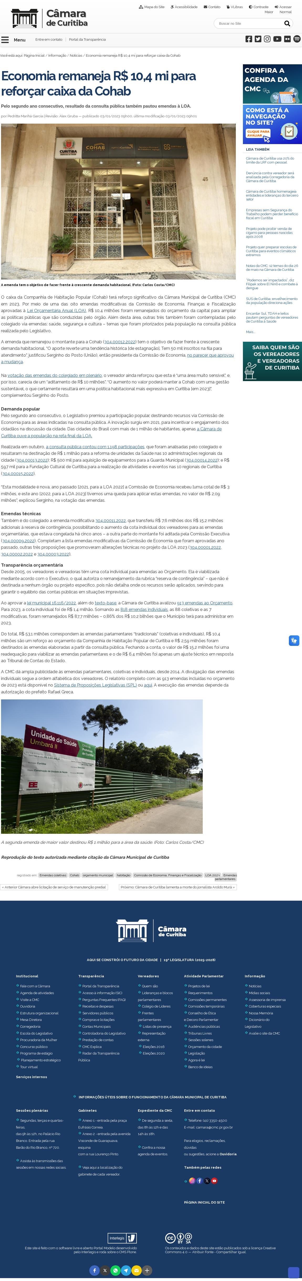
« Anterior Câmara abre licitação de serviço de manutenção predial (54, 887)
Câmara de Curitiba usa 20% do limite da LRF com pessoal (270, 160)
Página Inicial (34, 55)
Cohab (74, 875)
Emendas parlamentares (226, 877)
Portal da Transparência (87, 39)
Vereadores (148, 976)
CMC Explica (92, 1047)
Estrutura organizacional (37, 1013)
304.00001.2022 (205, 547)
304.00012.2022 (119, 341)
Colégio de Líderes (156, 1006)
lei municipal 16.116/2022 (51, 602)
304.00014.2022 (201, 460)
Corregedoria (28, 1027)
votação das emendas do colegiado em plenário (55, 375)
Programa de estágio (36, 1053)
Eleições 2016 (154, 1047)
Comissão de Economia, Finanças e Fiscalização (167, 875)
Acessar (285, 7)
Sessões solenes (200, 1040)
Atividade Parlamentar (204, 976)
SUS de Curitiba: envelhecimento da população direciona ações (272, 301)
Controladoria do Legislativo (104, 1033)
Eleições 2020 (154, 1053)
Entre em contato (48, 39)
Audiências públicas (204, 1027)
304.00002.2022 (17, 554)
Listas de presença (157, 1027)
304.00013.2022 (32, 460)
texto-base (105, 602)
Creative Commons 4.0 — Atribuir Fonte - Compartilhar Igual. (220, 1250)
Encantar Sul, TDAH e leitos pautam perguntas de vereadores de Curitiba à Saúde (272, 317)
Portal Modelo (104, 1248)
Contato (214, 7)
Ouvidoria (25, 1006)
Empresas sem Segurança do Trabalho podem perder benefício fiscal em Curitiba (272, 214)
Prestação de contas (95, 1040)
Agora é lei (196, 1060)
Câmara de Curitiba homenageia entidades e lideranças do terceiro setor (272, 195)
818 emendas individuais (144, 609)
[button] (94, 1270)
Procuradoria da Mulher (36, 1040)
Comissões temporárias (206, 1006)
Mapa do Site (154, 7)
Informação (57, 55)
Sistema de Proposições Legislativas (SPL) (95, 685)
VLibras (237, 7)
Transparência (91, 976)
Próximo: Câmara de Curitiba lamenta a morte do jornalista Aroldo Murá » (178, 887)
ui (150, 685)
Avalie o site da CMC (264, 1033)
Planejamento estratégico (41, 1060)
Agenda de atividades (35, 993)
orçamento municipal (98, 875)
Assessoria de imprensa (267, 1000)
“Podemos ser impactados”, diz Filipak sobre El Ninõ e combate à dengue (272, 284)
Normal (286, 12)
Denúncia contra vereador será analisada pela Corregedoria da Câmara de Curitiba (270, 177)
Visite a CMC (27, 1000)
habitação (123, 875)
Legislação (196, 1053)
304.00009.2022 (18, 540)
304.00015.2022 (17, 473)
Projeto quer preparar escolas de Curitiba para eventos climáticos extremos (271, 251)
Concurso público (32, 1047)
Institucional (27, 976)
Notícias (76, 55)
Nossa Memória (261, 1013)
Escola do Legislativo (34, 1033)
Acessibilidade (186, 7)
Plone (131, 1252)
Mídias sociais (259, 993)
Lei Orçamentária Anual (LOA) (56, 310)
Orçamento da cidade (203, 1047)
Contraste (261, 7)
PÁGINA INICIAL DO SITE (204, 1202)
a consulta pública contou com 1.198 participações (95, 446)
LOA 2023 (212, 875)
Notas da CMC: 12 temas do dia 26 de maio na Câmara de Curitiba (272, 268)
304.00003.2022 (53, 554)
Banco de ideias (200, 1067)
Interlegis (88, 1252)
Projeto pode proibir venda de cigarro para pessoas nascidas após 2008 (269, 233)
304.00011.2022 (110, 520)
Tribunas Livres (200, 1033)
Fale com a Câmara (33, 986)
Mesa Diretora (29, 1020)
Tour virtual (29, 1067)
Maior (269, 12)
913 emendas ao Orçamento (204, 602)
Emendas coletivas (53, 875)
